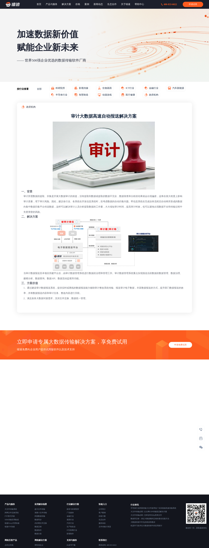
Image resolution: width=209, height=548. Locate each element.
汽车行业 (70, 523)
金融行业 (70, 516)
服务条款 (102, 523)
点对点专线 (9, 545)
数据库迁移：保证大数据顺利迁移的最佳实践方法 (150, 519)
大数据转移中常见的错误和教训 (143, 522)
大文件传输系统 (11, 509)
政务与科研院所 (73, 509)
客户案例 (102, 513)
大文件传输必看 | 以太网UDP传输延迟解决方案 (149, 512)
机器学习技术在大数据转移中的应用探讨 (146, 526)
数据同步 (38, 520)
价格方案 (102, 516)
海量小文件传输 (41, 513)
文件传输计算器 (105, 527)
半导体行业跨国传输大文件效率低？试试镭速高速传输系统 (153, 508)
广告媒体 (70, 513)
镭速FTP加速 (10, 527)
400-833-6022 (169, 4)
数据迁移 (38, 527)
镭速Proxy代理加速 (12, 523)
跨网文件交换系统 (12, 513)
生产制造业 (71, 527)
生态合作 (102, 520)
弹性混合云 (39, 545)
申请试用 (193, 4)
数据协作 (38, 530)
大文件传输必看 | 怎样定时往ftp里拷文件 (146, 515)
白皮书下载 (71, 545)
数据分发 (38, 534)
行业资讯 (135, 505)
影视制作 (70, 534)
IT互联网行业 (72, 530)
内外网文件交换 (41, 523)
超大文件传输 (40, 509)
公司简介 (102, 509)
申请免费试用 (180, 348)
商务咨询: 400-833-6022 (107, 545)
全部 (39, 89)
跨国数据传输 (40, 516)
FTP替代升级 (10, 516)
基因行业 (70, 520)
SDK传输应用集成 (12, 520)
